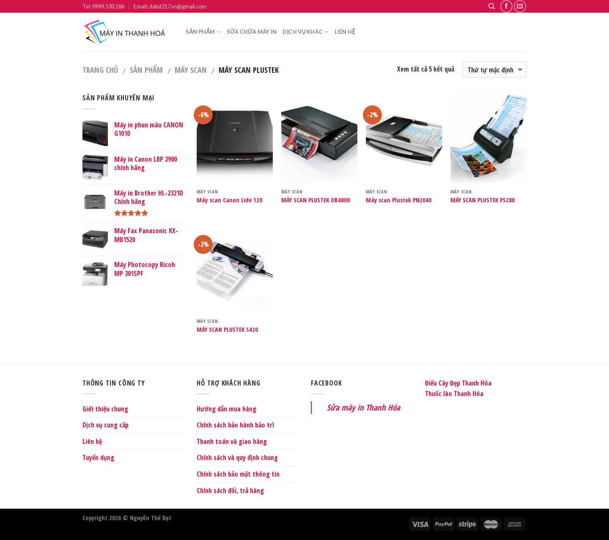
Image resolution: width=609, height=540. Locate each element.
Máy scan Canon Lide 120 (229, 200)
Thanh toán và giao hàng (232, 441)
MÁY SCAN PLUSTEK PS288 (482, 200)
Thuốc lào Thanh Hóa (454, 393)
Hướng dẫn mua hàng (226, 408)
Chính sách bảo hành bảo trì (235, 425)
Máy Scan (191, 69)
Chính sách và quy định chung (237, 457)
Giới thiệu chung (105, 408)
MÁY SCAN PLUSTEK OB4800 (315, 200)
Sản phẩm (203, 32)
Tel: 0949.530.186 (103, 6)
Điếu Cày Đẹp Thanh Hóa (458, 383)
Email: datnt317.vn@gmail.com (170, 6)
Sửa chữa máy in (252, 31)
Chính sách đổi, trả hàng (230, 490)
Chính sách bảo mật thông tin (238, 474)
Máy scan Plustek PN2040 (398, 200)
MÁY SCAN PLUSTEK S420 (227, 329)
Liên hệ (345, 31)
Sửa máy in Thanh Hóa (363, 407)
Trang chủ (100, 69)
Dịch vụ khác (306, 32)
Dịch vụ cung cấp (105, 425)
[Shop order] (495, 69)
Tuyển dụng (98, 457)
